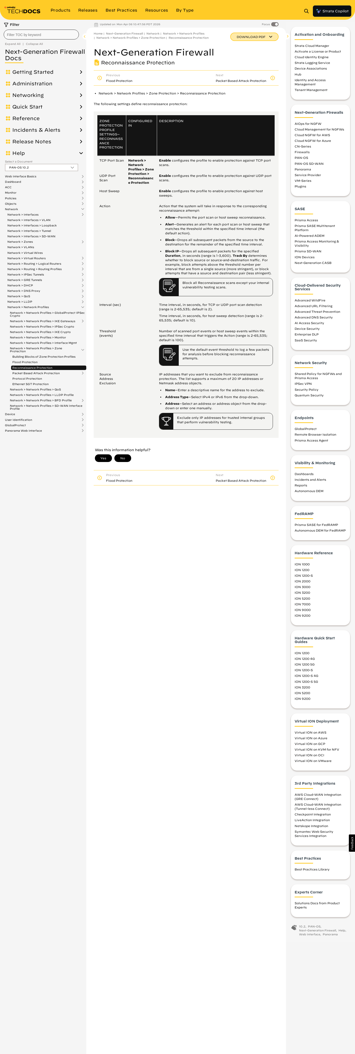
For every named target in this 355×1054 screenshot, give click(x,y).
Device (10, 414)
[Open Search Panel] (308, 11)
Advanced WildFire (310, 303)
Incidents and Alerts (310, 482)
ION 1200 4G (305, 661)
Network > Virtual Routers (26, 258)
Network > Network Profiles (28, 307)
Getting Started (32, 72)
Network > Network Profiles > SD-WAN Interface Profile (46, 407)
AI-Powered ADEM (309, 238)
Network (11, 209)
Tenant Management (311, 92)
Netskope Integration (311, 828)
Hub (298, 77)
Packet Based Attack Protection (36, 373)
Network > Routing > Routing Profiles (34, 269)
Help (18, 153)
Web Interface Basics (20, 176)
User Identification (18, 419)
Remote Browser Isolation (315, 437)
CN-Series (303, 149)
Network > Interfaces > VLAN (29, 220)
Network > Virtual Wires (25, 252)
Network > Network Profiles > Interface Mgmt (43, 342)
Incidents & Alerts (36, 130)
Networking (28, 95)
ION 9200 (302, 618)
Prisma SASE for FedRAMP (316, 527)
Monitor (11, 192)
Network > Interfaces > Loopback (32, 225)
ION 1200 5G (305, 667)
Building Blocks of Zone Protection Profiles (43, 356)
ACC (8, 187)
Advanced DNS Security (314, 320)
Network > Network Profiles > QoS (35, 389)
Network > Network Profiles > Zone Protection (36, 350)
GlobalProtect (15, 425)
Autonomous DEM (309, 494)
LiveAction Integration (312, 823)
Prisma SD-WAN (308, 254)
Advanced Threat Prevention (317, 314)
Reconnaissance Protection (32, 367)
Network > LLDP (19, 301)
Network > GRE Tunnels (24, 279)
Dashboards (304, 477)
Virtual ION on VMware (313, 763)
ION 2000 (302, 584)
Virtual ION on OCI (309, 758)
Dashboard (13, 181)
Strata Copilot (332, 11)
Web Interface (309, 937)
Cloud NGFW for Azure (313, 143)
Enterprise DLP (307, 337)
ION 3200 (302, 595)
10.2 (302, 929)
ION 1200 (302, 572)
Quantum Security (309, 398)
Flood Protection (24, 362)
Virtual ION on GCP (310, 746)
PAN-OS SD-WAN (309, 166)
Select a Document (19, 161)
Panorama (303, 172)
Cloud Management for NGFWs (319, 132)
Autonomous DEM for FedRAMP (320, 533)
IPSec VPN (303, 386)
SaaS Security (306, 343)
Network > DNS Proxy (23, 290)
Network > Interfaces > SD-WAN (31, 236)
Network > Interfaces (22, 214)
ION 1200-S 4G (306, 678)
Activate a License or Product (318, 54)
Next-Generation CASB (313, 265)
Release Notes (31, 141)
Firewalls (302, 155)
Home (98, 33)
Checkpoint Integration (313, 817)
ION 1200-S (304, 578)
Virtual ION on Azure (311, 740)
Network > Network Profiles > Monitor (38, 337)
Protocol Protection (27, 378)
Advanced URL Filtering (313, 308)
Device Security (307, 331)
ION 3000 (302, 590)
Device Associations (311, 71)
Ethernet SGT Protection (30, 384)
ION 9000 (303, 612)
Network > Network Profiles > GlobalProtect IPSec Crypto (47, 314)
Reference (26, 118)
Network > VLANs (20, 247)
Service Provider (308, 177)
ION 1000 (302, 567)
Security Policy (307, 392)
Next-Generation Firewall (124, 33)
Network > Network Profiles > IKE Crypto (40, 331)
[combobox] (41, 34)
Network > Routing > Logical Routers (34, 263)
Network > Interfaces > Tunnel (29, 230)
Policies (10, 198)
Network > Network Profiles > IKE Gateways (42, 321)
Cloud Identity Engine (312, 60)
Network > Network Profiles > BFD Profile (41, 400)
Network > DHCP (20, 285)
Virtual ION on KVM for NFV (317, 752)
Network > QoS (18, 296)
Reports (301, 488)
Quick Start (27, 107)
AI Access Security (309, 326)
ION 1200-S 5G (306, 684)
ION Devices (305, 259)
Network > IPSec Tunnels (25, 274)
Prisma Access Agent (311, 443)
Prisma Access (306, 222)
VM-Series (303, 183)
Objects (10, 203)
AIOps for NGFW (308, 126)
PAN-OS (301, 160)
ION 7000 (302, 607)
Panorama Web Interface (23, 430)
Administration (32, 83)
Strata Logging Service (312, 65)
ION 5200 (302, 601)
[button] (352, 843)
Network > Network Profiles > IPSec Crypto (42, 326)
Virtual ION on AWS (310, 735)
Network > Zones (20, 241)
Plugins (300, 189)
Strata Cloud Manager (312, 48)
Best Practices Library (312, 872)
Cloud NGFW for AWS (312, 137)
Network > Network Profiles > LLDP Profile (42, 394)
